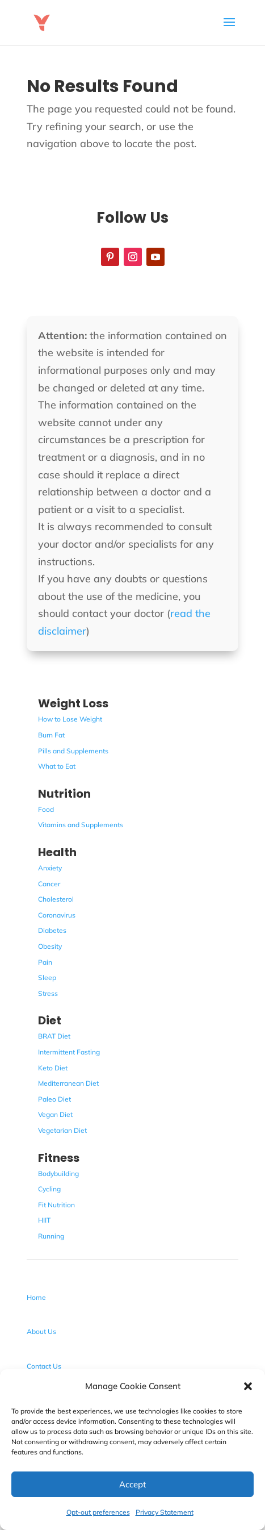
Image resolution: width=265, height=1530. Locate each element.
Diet (49, 1020)
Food (46, 809)
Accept (132, 1484)
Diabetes (52, 930)
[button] (248, 1386)
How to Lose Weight (70, 719)
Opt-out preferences (98, 1512)
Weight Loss (73, 703)
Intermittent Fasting (69, 1052)
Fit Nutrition (56, 1204)
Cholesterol (56, 899)
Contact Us (44, 1366)
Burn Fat (51, 735)
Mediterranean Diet (68, 1083)
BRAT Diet (54, 1036)
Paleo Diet (54, 1099)
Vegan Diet (55, 1114)
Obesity (50, 946)
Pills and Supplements (73, 751)
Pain (45, 962)
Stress (48, 993)
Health (57, 852)
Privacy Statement (165, 1512)
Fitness (58, 1158)
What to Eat (56, 766)
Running (51, 1236)
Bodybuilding (58, 1173)
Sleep (47, 977)
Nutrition (64, 794)
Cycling (49, 1189)
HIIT (44, 1220)
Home (36, 1297)
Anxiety (50, 868)
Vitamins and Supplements (80, 824)
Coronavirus (56, 915)
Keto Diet (53, 1068)
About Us (41, 1331)
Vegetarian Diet (62, 1130)
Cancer (49, 883)
